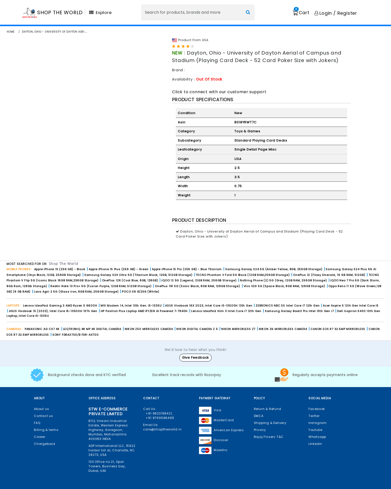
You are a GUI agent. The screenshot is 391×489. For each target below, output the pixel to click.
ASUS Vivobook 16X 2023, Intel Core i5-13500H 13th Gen (208, 306)
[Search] (198, 12)
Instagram (317, 423)
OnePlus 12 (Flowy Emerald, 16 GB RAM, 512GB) (329, 275)
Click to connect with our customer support (219, 92)
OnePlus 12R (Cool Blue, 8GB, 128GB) (130, 280)
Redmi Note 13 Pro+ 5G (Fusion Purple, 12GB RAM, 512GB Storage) (101, 286)
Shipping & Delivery (270, 423)
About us (41, 409)
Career (39, 437)
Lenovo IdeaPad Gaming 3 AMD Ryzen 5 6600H (60, 306)
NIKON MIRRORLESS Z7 (238, 329)
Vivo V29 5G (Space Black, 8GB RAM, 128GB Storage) (284, 286)
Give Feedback (195, 357)
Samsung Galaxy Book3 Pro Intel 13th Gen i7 (299, 311)
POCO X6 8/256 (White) (140, 292)
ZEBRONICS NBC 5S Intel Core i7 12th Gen (287, 306)
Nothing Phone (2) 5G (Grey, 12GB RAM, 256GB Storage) (283, 280)
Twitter (314, 416)
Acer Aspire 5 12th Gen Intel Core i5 (351, 306)
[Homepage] (29, 12)
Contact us (43, 416)
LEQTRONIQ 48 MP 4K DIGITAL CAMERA (92, 329)
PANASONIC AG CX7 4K (42, 329)
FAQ (37, 423)
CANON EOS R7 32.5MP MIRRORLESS (338, 329)
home (10, 32)
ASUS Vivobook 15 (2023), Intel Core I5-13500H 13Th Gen (53, 311)
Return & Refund (267, 409)
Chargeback (44, 444)
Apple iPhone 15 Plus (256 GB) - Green (119, 269)
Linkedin (315, 444)
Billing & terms (46, 430)
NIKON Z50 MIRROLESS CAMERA (149, 329)
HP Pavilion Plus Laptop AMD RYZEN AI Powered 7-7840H (144, 311)
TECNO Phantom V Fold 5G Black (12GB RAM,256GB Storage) (243, 275)
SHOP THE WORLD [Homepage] (60, 12)
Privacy (260, 430)
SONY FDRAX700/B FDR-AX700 (75, 335)
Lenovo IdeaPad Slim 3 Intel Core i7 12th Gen (226, 311)
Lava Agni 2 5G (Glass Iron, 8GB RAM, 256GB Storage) (76, 292)
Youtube (315, 430)
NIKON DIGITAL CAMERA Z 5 (197, 329)
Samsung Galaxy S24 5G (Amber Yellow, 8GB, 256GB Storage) (273, 269)
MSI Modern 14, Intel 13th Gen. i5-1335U (131, 306)
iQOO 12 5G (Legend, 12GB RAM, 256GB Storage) (198, 280)
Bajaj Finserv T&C (269, 437)
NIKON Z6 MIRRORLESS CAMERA (283, 329)
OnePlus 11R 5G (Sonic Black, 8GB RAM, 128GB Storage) (197, 286)
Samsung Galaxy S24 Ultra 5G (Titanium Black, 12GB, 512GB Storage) (138, 275)
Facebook (316, 409)
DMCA (259, 416)
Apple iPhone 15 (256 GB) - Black (60, 269)
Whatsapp (317, 437)
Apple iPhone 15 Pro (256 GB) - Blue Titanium (187, 269)
